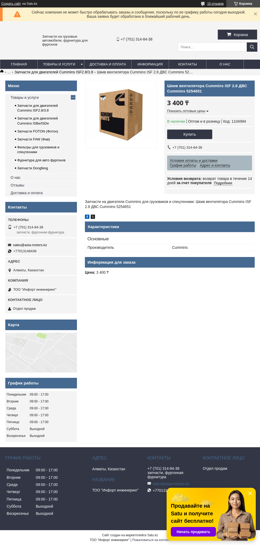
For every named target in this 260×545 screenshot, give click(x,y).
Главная (19, 64)
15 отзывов (215, 4)
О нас (224, 64)
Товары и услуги (59, 64)
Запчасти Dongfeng (32, 168)
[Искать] (252, 47)
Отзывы (17, 185)
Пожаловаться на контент (151, 540)
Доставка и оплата (108, 64)
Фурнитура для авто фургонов (41, 160)
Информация (150, 64)
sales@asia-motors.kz (30, 245)
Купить (189, 134)
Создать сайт (11, 4)
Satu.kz (152, 535)
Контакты (187, 64)
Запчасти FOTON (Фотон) (37, 131)
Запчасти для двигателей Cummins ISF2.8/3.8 (54, 72)
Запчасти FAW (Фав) (33, 139)
